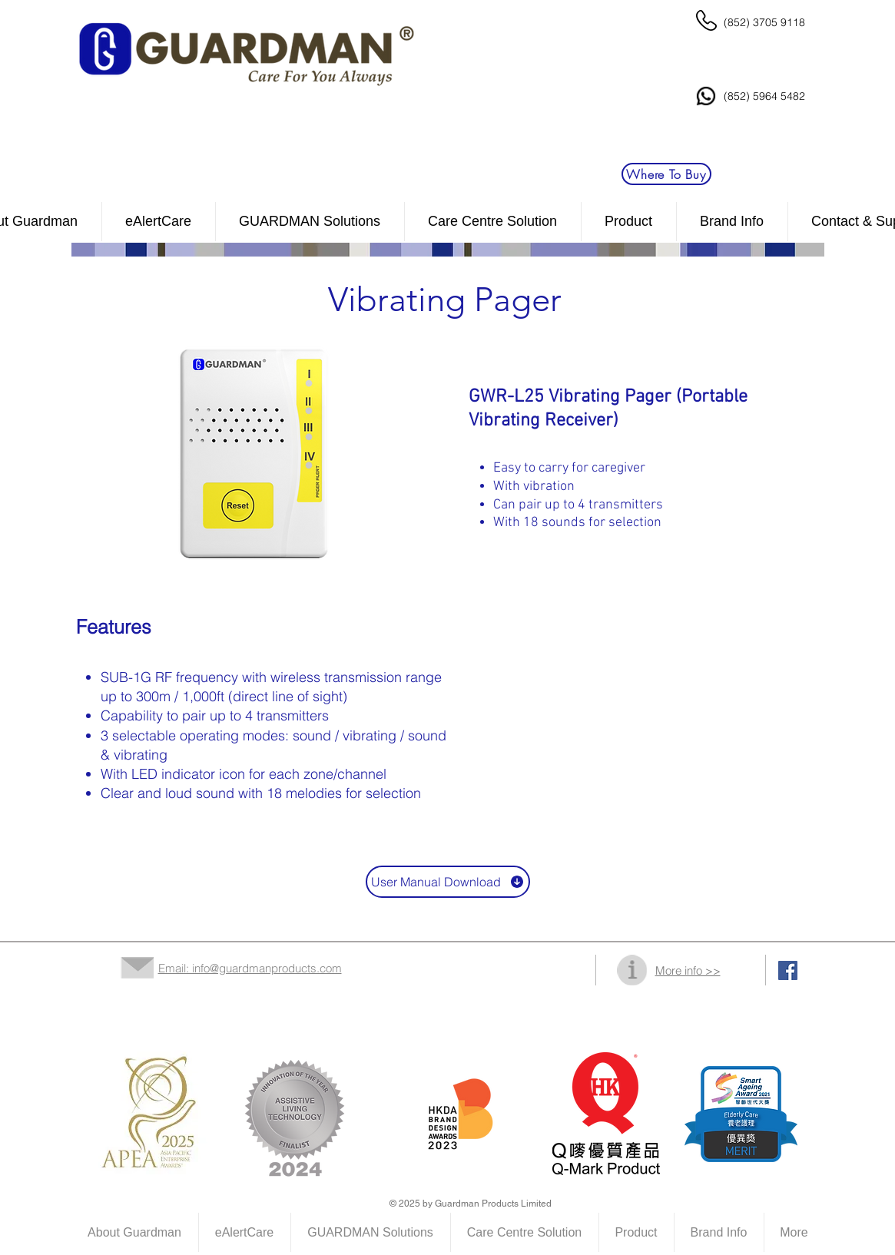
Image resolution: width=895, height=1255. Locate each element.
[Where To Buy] (666, 174)
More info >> (688, 970)
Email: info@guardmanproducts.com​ (250, 968)
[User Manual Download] (448, 882)
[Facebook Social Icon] (787, 970)
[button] (493, 221)
